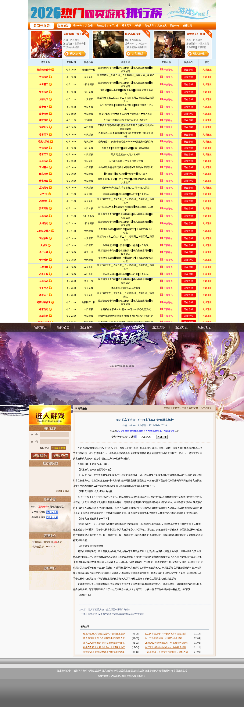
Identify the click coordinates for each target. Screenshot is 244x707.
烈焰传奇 (43, 506)
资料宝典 (193, 408)
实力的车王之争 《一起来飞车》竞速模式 (165, 633)
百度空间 (170, 431)
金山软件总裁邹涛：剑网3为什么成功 (163, 638)
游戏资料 (86, 327)
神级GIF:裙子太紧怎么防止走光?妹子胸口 (104, 647)
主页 (184, 408)
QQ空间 (121, 431)
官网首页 (40, 327)
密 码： (35, 441)
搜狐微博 (138, 431)
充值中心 (181, 327)
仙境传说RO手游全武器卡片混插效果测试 (104, 633)
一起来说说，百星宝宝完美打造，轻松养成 (166, 652)
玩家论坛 (204, 327)
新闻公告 (63, 327)
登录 (39, 456)
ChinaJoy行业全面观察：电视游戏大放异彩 (166, 642)
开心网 (162, 431)
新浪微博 (129, 431)
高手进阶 (205, 408)
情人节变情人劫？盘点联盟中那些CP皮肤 (109, 609)
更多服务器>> (63, 491)
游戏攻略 (158, 327)
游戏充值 (60, 456)
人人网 (146, 431)
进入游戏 (50, 415)
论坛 (55, 542)
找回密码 (44, 448)
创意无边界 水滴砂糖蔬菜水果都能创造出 (104, 652)
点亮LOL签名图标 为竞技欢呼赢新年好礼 (103, 642)
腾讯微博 (154, 431)
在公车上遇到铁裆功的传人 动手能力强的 (165, 647)
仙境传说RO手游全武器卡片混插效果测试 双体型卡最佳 (116, 614)
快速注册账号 (58, 448)
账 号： (35, 434)
